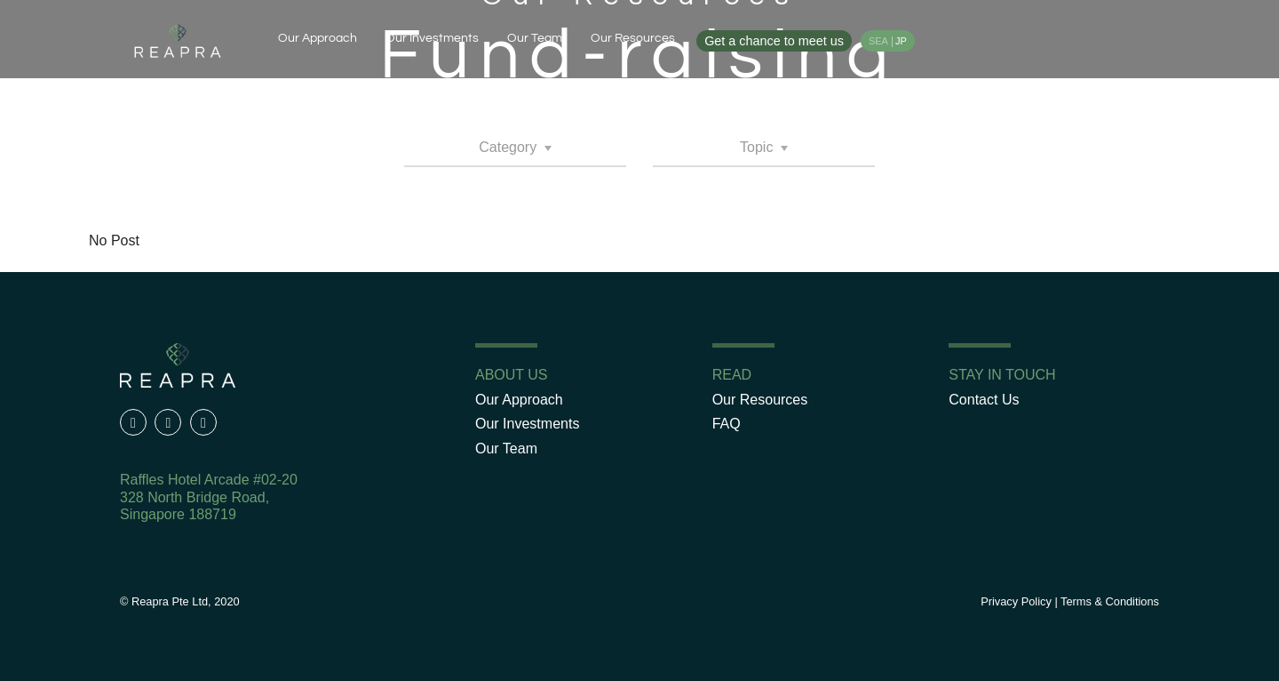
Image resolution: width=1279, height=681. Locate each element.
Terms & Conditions (1110, 601)
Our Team (534, 37)
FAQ (726, 423)
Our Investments (432, 37)
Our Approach (317, 37)
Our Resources (633, 37)
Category (509, 147)
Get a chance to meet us (774, 41)
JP (901, 41)
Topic (758, 147)
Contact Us (984, 399)
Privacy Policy (1016, 601)
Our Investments (527, 423)
